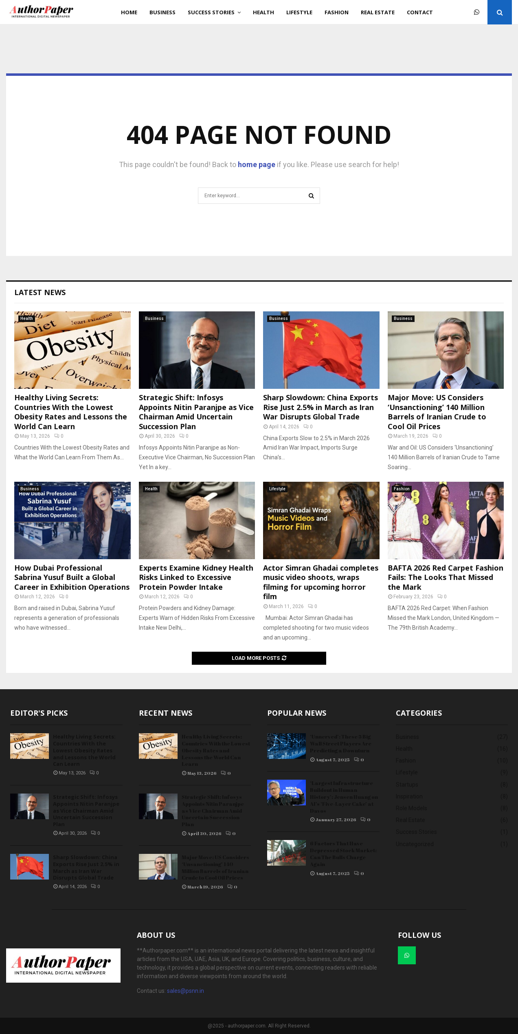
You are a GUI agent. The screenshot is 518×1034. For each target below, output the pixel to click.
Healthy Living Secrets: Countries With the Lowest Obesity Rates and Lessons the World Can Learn (70, 411)
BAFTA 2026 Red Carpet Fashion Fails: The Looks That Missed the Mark (445, 577)
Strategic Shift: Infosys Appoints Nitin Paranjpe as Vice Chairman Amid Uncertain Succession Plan (196, 411)
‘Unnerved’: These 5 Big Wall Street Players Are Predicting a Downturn (340, 743)
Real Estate (378, 12)
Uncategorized (415, 844)
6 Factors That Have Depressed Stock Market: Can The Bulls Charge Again (343, 854)
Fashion (337, 12)
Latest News (40, 292)
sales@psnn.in (185, 991)
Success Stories (211, 12)
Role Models (411, 808)
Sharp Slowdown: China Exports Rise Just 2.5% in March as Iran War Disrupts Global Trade (320, 406)
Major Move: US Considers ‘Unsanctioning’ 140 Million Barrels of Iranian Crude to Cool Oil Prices (437, 411)
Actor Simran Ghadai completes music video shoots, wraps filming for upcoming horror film (320, 582)
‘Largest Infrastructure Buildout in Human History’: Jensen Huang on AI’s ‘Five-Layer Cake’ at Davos (344, 796)
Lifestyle (299, 12)
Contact (420, 12)
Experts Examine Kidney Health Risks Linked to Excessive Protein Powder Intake (196, 577)
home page (256, 164)
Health (263, 12)
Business (162, 12)
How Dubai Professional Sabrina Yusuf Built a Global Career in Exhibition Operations (72, 577)
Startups (407, 784)
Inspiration (409, 796)
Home (129, 12)
